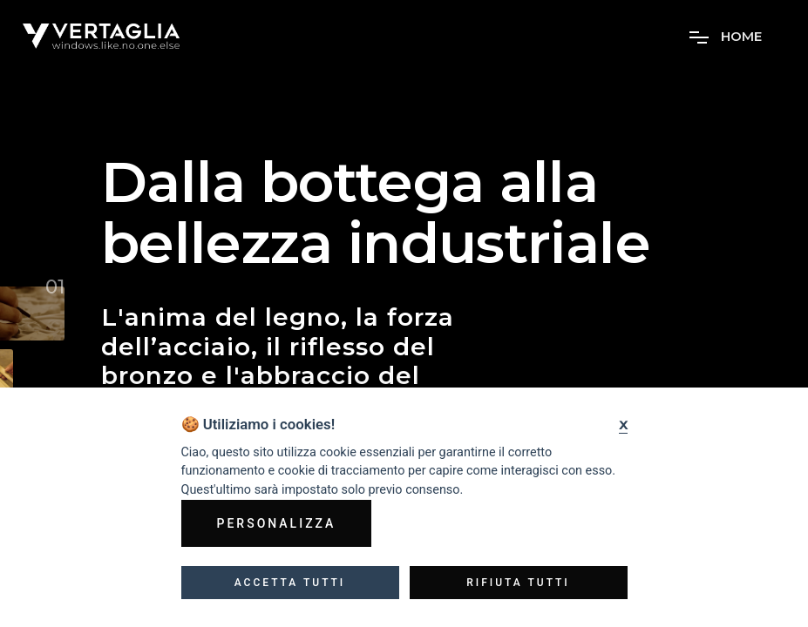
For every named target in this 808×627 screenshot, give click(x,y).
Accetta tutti (290, 582)
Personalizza (276, 523)
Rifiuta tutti (518, 582)
